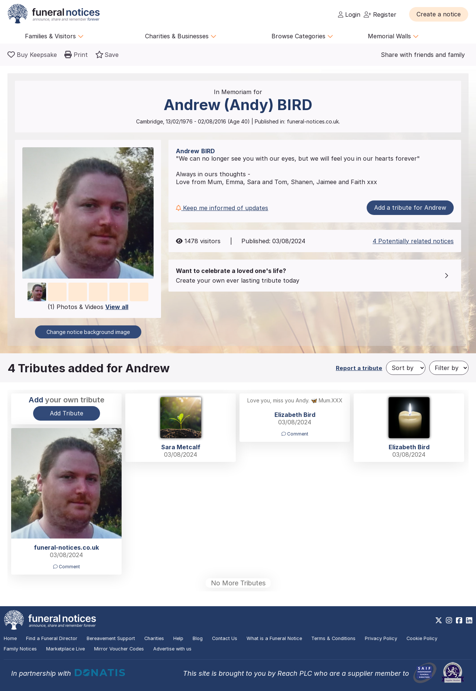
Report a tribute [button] (359, 368)
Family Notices (20, 649)
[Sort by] (405, 368)
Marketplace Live (65, 649)
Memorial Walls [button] (393, 36)
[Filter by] (449, 368)
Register (380, 14)
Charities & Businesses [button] (180, 36)
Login (349, 14)
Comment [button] (295, 434)
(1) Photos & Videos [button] (88, 307)
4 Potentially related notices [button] (413, 241)
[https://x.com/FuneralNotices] (438, 620)
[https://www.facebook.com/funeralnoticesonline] (459, 620)
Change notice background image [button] (88, 332)
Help (178, 638)
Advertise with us (172, 649)
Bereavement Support (111, 638)
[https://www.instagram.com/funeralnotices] (449, 620)
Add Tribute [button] (66, 413)
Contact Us (224, 638)
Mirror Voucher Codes (119, 649)
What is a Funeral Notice (274, 638)
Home (10, 638)
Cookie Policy (421, 638)
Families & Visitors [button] (54, 36)
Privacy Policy (381, 638)
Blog (198, 638)
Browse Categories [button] (302, 36)
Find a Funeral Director (51, 638)
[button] (438, 14)
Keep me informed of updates (222, 208)
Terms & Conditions (333, 638)
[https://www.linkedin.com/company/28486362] (469, 620)
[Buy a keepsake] (32, 54)
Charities (154, 638)
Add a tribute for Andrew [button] (410, 207)
